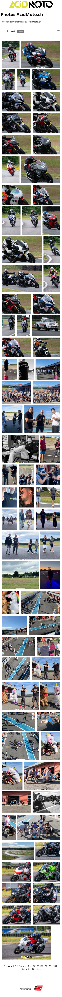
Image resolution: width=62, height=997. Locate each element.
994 (55, 966)
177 (45, 966)
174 (33, 966)
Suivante (25, 969)
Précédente (20, 966)
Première (7, 966)
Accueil (11, 31)
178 (49, 966)
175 (37, 966)
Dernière (36, 969)
